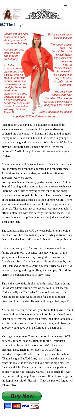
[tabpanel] (37, 266)
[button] (22, 401)
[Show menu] (66, 4)
